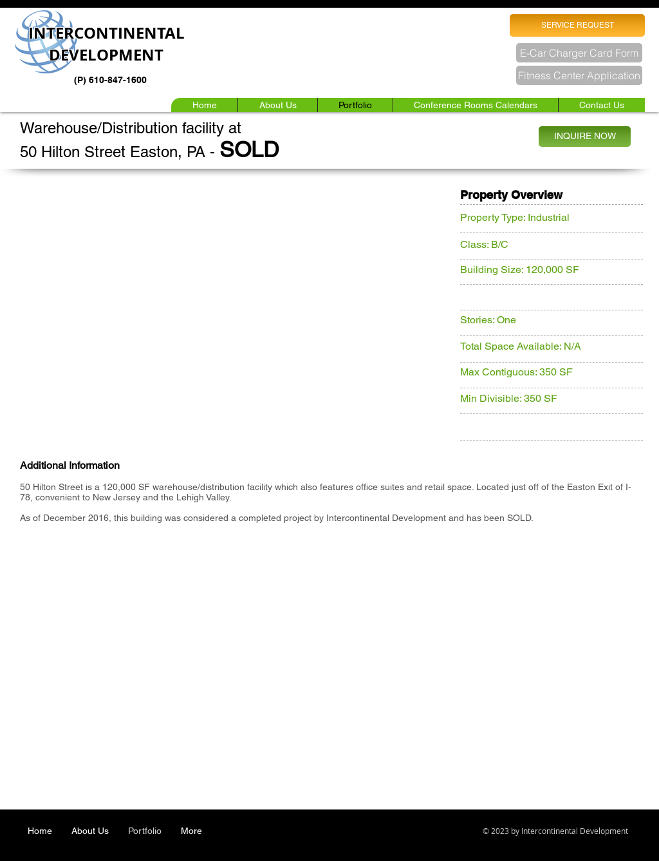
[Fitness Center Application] (579, 75)
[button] (475, 105)
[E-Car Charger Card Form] (579, 52)
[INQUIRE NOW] (585, 136)
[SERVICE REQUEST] (577, 25)
